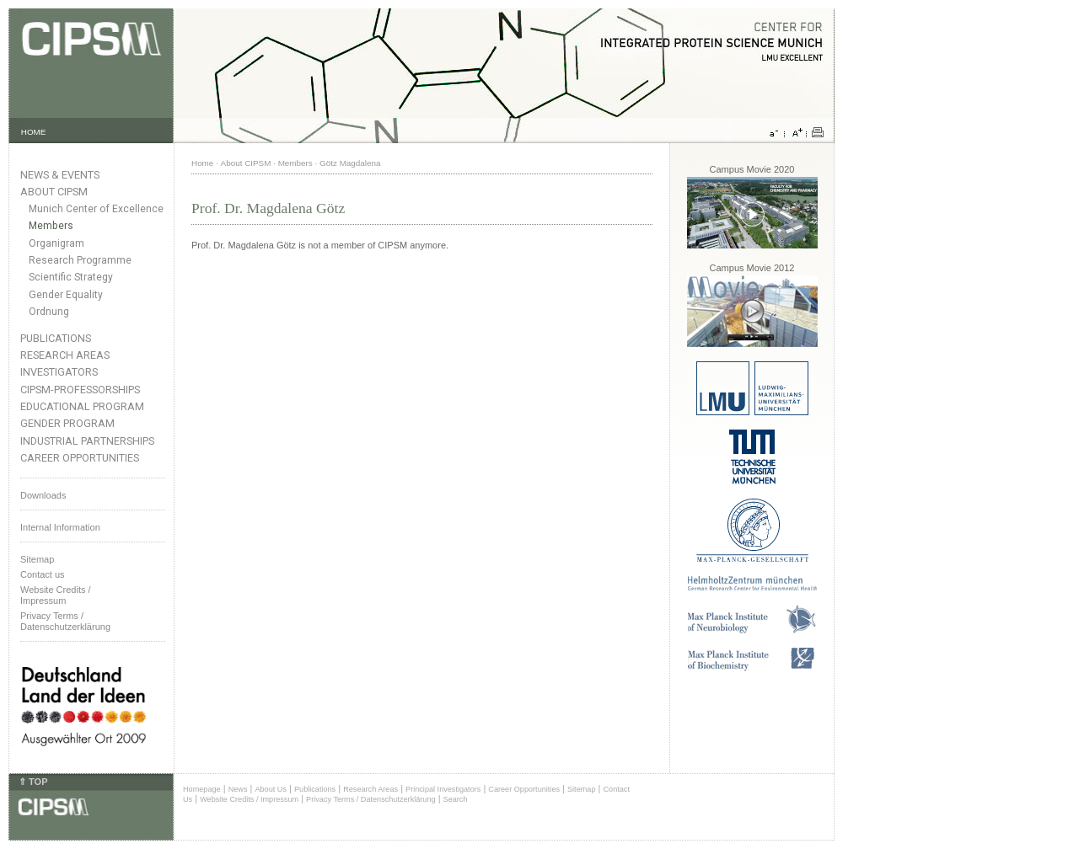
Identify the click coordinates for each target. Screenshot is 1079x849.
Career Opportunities (79, 457)
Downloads (43, 495)
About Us (271, 789)
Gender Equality (66, 295)
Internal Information (60, 527)
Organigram (56, 243)
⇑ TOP (33, 782)
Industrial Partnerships (87, 441)
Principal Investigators (442, 789)
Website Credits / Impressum (249, 799)
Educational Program (82, 406)
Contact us (42, 574)
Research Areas (65, 355)
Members (51, 226)
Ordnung (49, 312)
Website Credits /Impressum (55, 595)
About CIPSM (54, 191)
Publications (55, 338)
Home (202, 163)
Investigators (59, 372)
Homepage (202, 789)
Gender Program (67, 423)
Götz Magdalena (349, 163)
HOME (33, 131)
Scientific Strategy (71, 277)
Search (455, 799)
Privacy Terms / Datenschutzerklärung (65, 621)
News (238, 789)
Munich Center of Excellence (96, 209)
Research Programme (80, 260)
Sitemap (37, 559)
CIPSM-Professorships (80, 389)
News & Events (59, 174)
